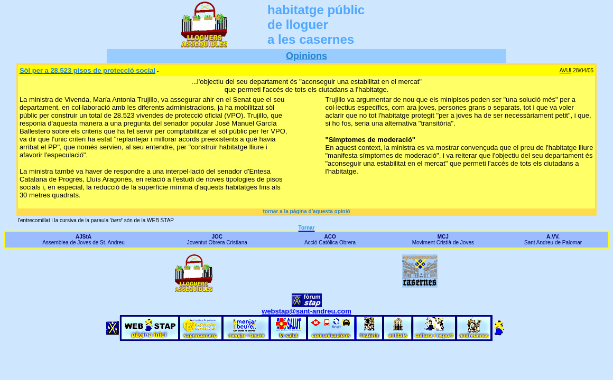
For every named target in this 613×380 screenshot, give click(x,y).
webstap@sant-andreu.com (306, 311)
